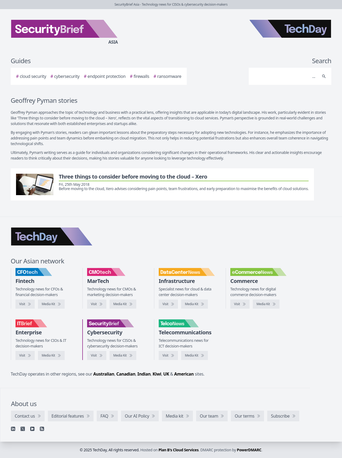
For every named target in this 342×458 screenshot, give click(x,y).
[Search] (284, 76)
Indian (143, 374)
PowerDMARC (249, 449)
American (184, 374)
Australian (103, 374)
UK (166, 374)
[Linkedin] (13, 429)
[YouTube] (32, 429)
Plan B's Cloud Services (178, 449)
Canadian (125, 374)
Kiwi (157, 374)
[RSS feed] (42, 429)
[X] (23, 429)
